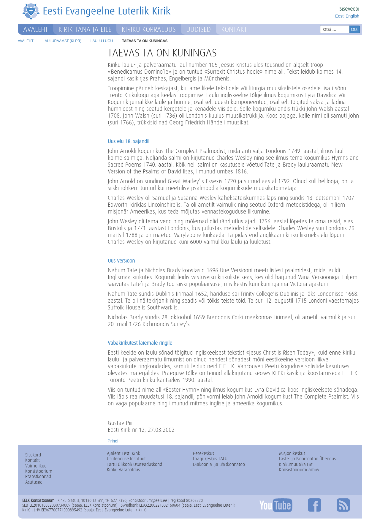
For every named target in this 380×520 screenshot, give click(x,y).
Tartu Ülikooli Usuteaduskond (134, 464)
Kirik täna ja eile (84, 29)
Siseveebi (349, 9)
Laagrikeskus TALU (210, 458)
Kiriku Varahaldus (123, 469)
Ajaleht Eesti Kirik (123, 453)
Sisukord (33, 454)
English (352, 16)
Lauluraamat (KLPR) (62, 41)
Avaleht (35, 29)
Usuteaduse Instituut (126, 458)
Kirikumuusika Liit (296, 464)
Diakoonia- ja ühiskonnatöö (219, 464)
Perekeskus (203, 453)
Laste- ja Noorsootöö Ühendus (307, 458)
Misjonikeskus (292, 453)
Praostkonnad (38, 476)
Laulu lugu (102, 41)
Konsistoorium (38, 471)
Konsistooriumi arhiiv (299, 469)
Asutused (33, 482)
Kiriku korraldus (149, 29)
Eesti (339, 16)
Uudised (198, 29)
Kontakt (234, 29)
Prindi (113, 441)
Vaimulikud (36, 465)
